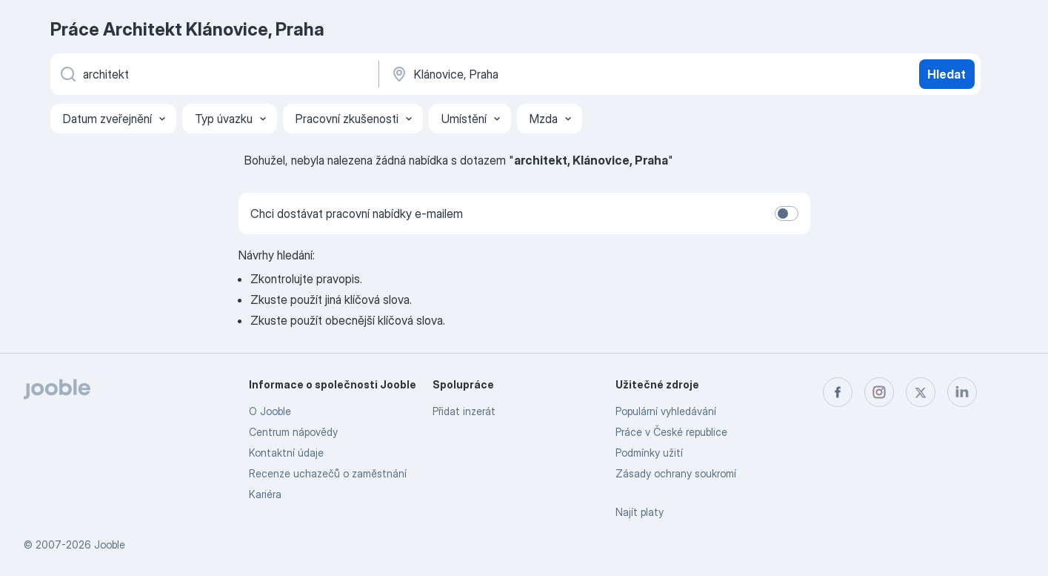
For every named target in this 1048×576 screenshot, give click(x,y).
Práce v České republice (671, 432)
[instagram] (879, 392)
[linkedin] (962, 392)
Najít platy (639, 512)
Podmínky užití (649, 452)
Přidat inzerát (464, 411)
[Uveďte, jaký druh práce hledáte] (213, 74)
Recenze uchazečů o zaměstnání (328, 473)
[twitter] (920, 392)
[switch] (786, 213)
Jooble (109, 544)
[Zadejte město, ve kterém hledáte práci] (544, 74)
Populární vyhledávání (665, 411)
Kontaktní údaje (286, 452)
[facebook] (837, 392)
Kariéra (265, 494)
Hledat (946, 74)
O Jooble (270, 411)
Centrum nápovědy (293, 432)
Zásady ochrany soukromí (675, 473)
